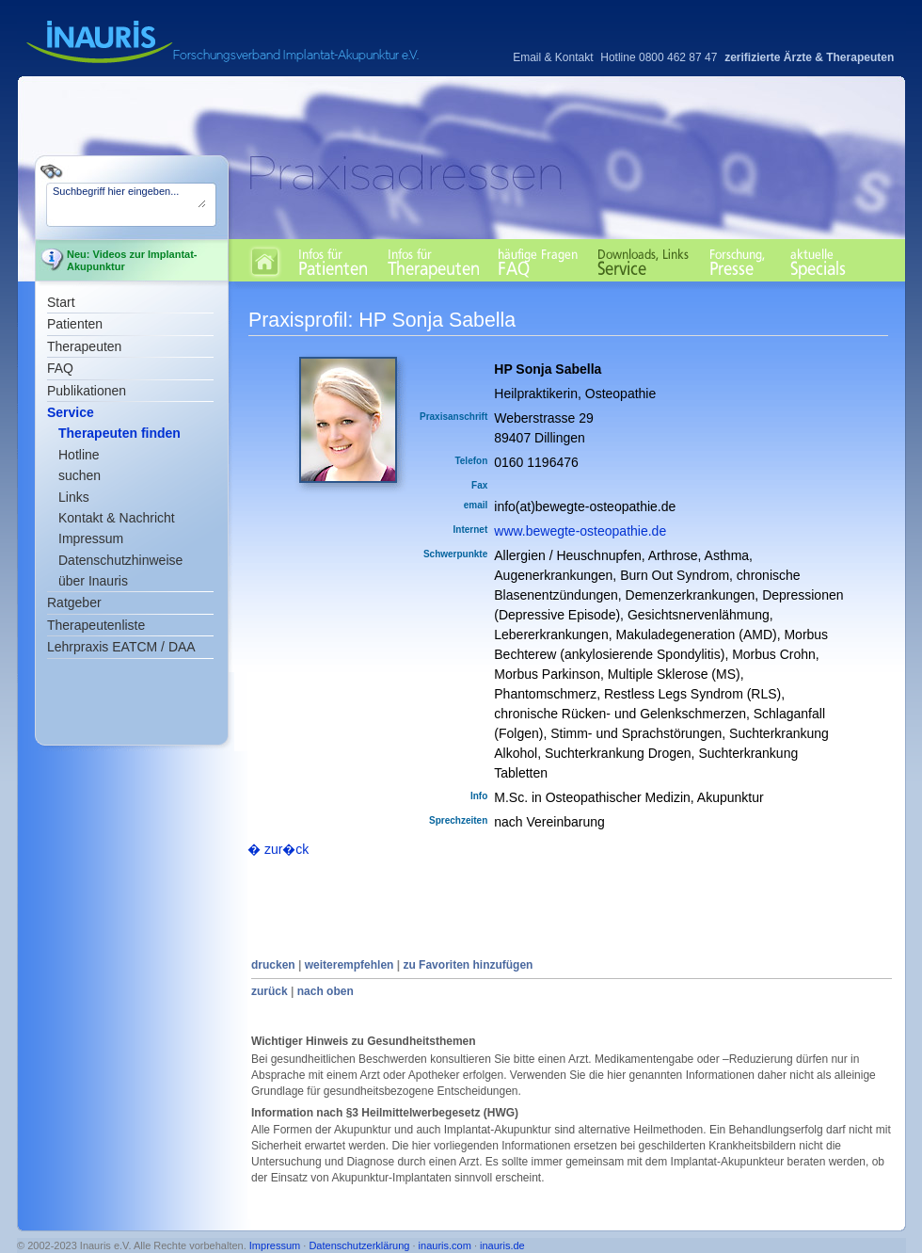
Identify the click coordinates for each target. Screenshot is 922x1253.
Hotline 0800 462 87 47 (658, 57)
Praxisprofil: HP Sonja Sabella (382, 320)
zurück (269, 991)
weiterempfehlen (349, 965)
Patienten (75, 323)
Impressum (90, 538)
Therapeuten (84, 346)
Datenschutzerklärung (359, 1245)
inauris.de (502, 1245)
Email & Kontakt (553, 57)
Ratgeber (74, 602)
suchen (79, 475)
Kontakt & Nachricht (116, 517)
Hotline (79, 454)
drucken (273, 965)
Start (61, 302)
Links (73, 497)
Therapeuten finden (119, 433)
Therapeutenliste (96, 625)
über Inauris (93, 580)
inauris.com (445, 1245)
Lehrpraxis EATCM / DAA (121, 646)
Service (70, 412)
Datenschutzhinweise (120, 560)
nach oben (325, 991)
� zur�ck (278, 849)
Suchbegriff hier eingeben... (129, 196)
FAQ (60, 368)
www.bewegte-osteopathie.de (580, 530)
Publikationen (86, 390)
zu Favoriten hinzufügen (468, 965)
